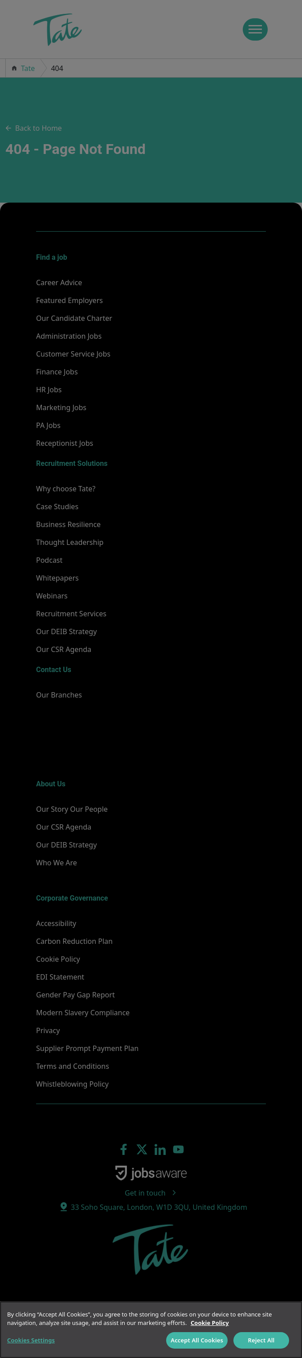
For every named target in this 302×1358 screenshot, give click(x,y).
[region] (151, 1329)
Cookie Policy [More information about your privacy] (210, 1323)
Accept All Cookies (197, 1340)
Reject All (261, 1340)
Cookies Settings (31, 1340)
